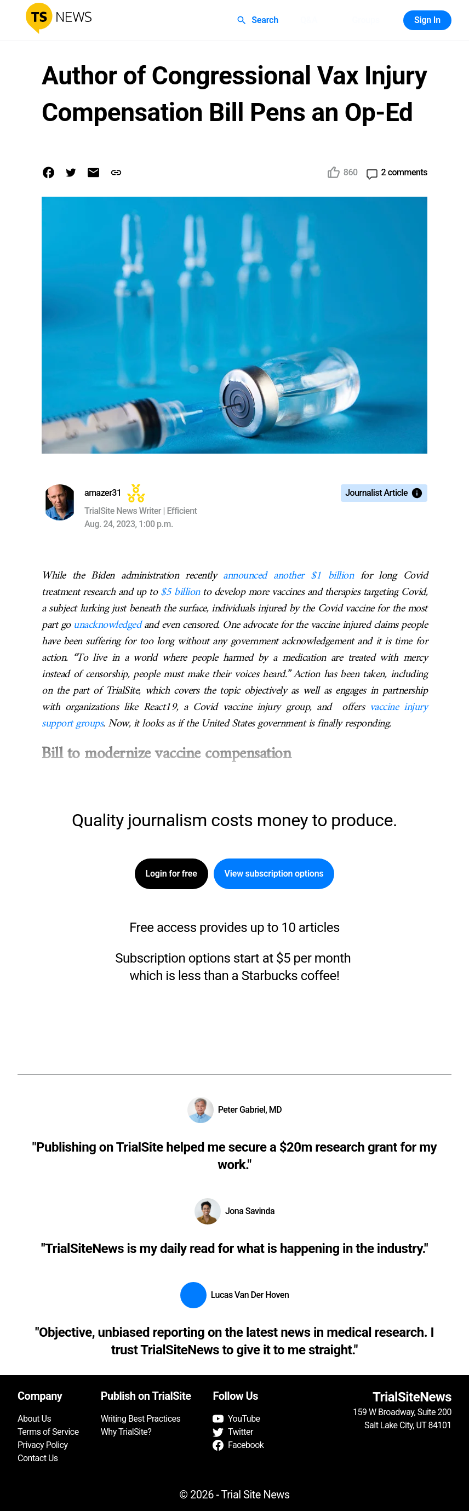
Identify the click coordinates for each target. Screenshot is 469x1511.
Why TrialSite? (126, 1432)
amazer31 (103, 493)
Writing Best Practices (141, 1418)
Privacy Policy (43, 1445)
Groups (365, 20)
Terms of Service (48, 1432)
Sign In (427, 20)
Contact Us (38, 1458)
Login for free (171, 873)
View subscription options (274, 873)
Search (258, 20)
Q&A (309, 20)
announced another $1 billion (288, 576)
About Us (34, 1418)
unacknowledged (106, 625)
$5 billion (180, 592)
